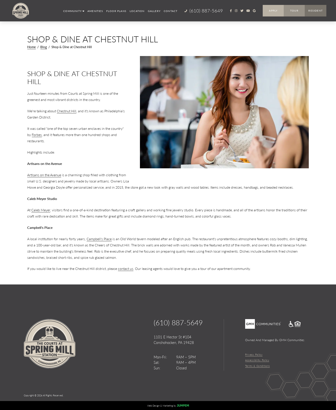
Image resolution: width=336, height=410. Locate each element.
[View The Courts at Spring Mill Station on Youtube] (248, 10)
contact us (125, 268)
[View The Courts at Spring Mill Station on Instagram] (236, 10)
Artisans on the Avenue (44, 174)
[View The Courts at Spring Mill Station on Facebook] (231, 10)
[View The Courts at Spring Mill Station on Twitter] (241, 10)
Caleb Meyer (40, 209)
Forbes (37, 134)
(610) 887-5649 (178, 322)
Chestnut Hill (66, 110)
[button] (73, 11)
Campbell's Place (99, 238)
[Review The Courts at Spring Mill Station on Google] (254, 10)
